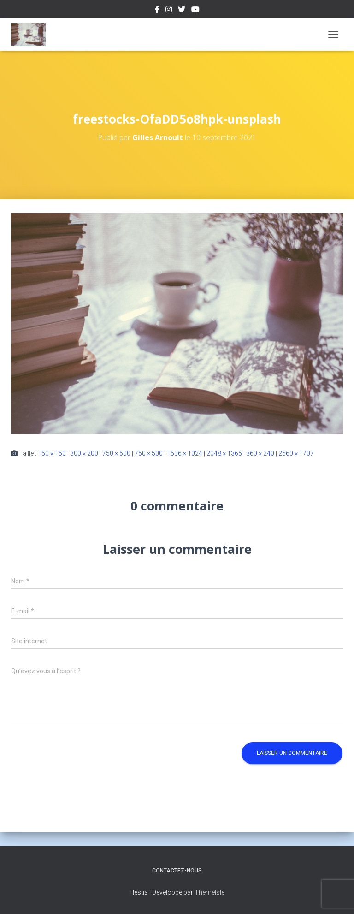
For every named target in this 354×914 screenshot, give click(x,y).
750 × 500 (116, 453)
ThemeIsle (209, 892)
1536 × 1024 (184, 453)
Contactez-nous (177, 870)
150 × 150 (52, 453)
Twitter (181, 10)
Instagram (168, 10)
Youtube (195, 10)
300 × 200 (84, 453)
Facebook (157, 10)
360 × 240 (260, 453)
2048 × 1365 (224, 453)
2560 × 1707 (296, 453)
